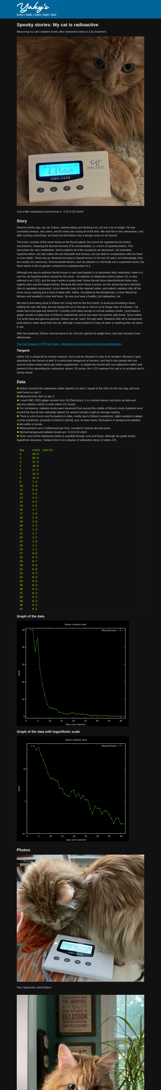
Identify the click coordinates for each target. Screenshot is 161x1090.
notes (37, 14)
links (53, 14)
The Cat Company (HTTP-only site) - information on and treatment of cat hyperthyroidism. (69, 344)
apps (46, 14)
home (20, 14)
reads (29, 14)
